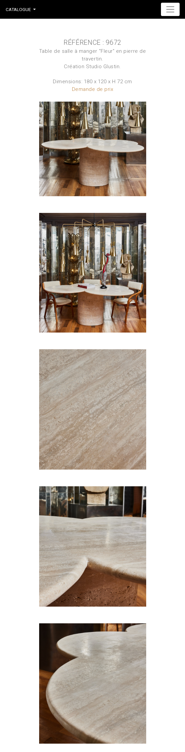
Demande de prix (92, 89)
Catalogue (18, 9)
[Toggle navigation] (170, 9)
